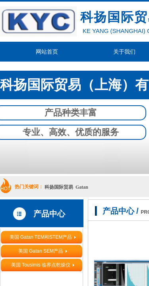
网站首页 (47, 51)
